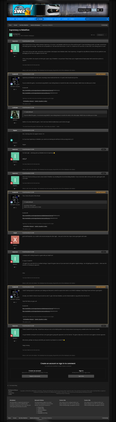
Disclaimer (40, 411)
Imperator (17, 34)
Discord (12, 19)
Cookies (10, 394)
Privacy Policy (11, 393)
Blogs (65, 19)
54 (15, 123)
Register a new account (35, 376)
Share (93, 35)
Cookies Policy (41, 408)
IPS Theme (10, 390)
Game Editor (30, 19)
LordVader (15, 107)
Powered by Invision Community (63, 393)
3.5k (15, 89)
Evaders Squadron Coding (41, 101)
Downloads (49, 19)
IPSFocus (16, 390)
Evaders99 (15, 74)
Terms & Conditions (42, 410)
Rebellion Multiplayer (29, 35)
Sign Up (94, 10)
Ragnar (15, 130)
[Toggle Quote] (24, 112)
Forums (40, 19)
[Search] (92, 19)
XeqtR (15, 233)
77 (15, 56)
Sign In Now (81, 376)
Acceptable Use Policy (42, 413)
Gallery (58, 19)
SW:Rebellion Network (28, 101)
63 (15, 248)
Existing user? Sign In (85, 9)
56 (15, 145)
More (72, 19)
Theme (10, 391)
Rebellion (20, 19)
